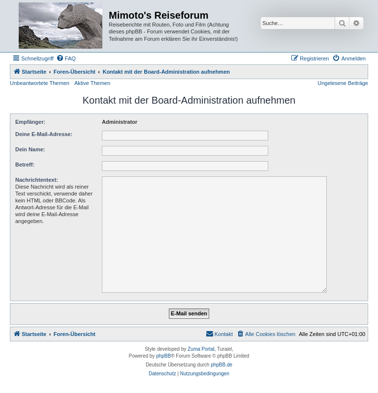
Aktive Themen (92, 83)
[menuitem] (66, 58)
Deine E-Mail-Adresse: (43, 134)
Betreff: (24, 165)
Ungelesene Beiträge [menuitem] (342, 83)
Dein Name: (30, 149)
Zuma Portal (201, 349)
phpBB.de (221, 364)
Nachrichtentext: (36, 180)
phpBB (163, 356)
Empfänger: (30, 122)
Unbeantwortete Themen (39, 83)
